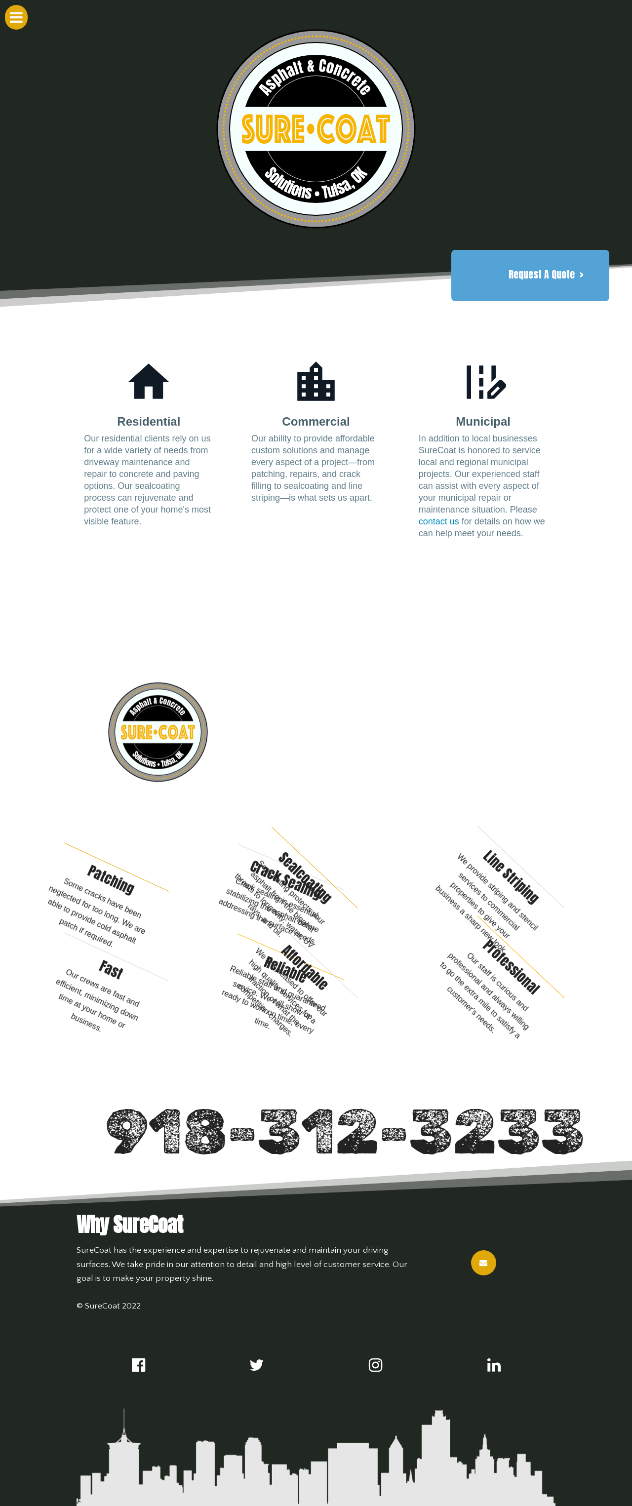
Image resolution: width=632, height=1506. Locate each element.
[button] (546, 274)
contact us (439, 521)
